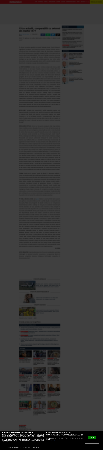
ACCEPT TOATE (92, 437)
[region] (51, 440)
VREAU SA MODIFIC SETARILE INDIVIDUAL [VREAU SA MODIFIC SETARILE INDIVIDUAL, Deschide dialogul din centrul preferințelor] (92, 442)
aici (32, 443)
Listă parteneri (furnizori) (50, 440)
